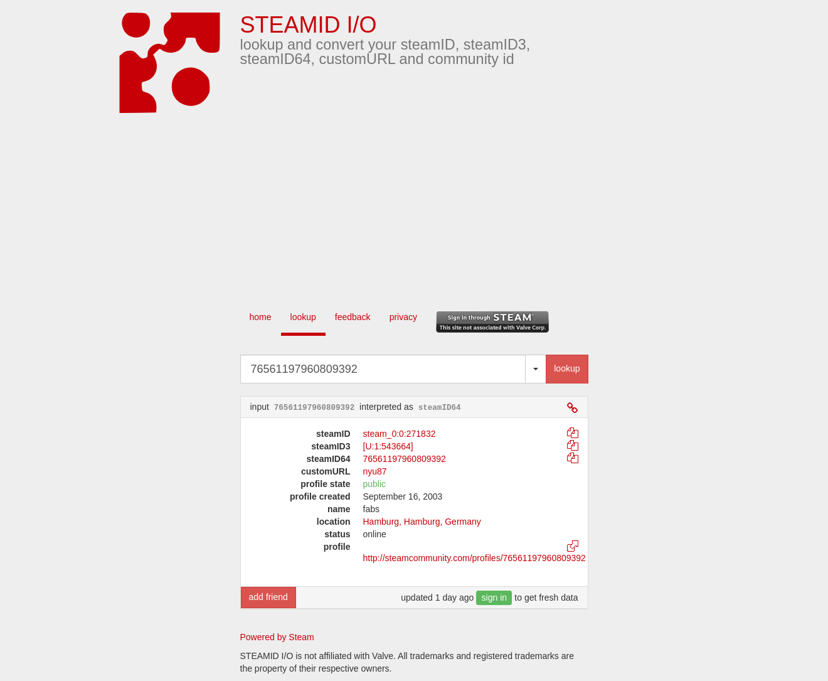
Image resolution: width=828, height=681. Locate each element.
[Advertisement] (432, 207)
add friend (268, 597)
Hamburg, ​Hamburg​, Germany (422, 522)
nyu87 (375, 471)
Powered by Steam (277, 637)
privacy (403, 317)
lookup (303, 317)
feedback (353, 317)
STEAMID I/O (308, 25)
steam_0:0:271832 (399, 434)
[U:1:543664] (388, 446)
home (261, 317)
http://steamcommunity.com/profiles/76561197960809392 (474, 558)
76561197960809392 (404, 459)
